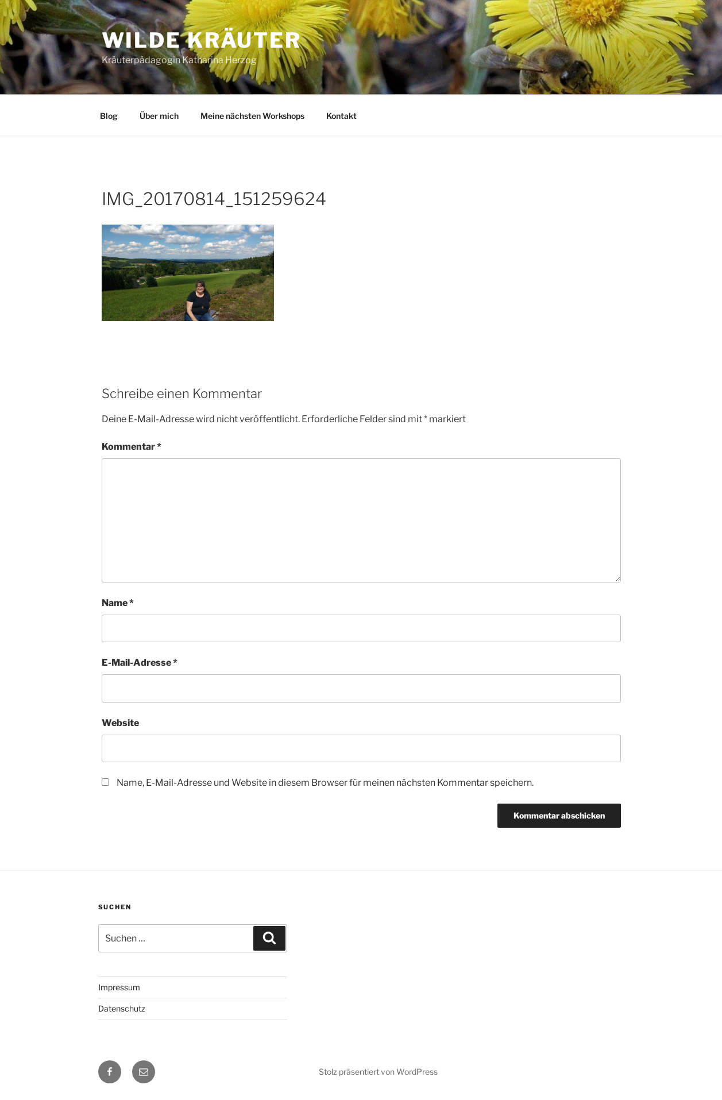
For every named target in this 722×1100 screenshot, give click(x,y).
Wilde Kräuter (202, 40)
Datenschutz (121, 1008)
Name (118, 602)
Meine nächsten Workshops (252, 116)
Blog (109, 116)
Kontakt (341, 116)
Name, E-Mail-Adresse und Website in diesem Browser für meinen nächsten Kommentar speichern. (325, 782)
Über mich (159, 116)
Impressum (119, 987)
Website (120, 722)
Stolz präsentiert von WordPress (378, 1071)
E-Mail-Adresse (139, 662)
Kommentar (131, 446)
